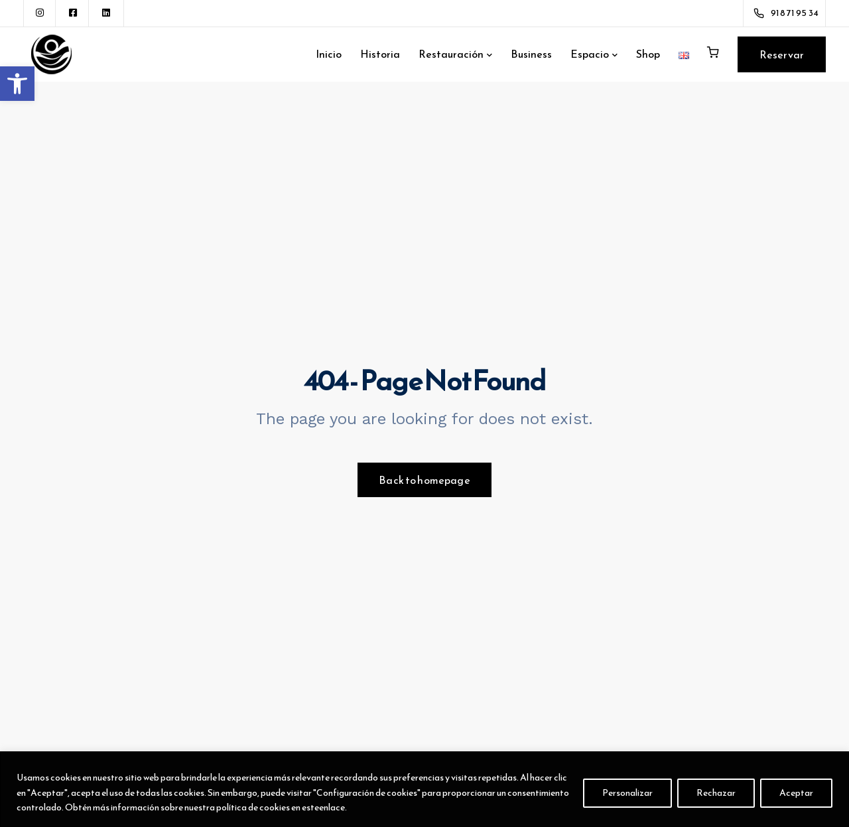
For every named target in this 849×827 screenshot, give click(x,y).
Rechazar (716, 793)
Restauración (451, 54)
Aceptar (796, 793)
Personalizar (627, 793)
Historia (380, 54)
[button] (17, 83)
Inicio (329, 54)
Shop (648, 54)
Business (531, 54)
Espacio (589, 54)
